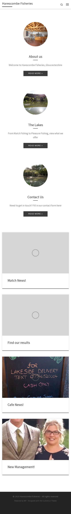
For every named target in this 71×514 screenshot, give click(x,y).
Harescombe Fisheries (30, 496)
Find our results (19, 343)
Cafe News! (16, 405)
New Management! (21, 467)
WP (25, 501)
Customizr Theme (50, 501)
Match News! (17, 280)
